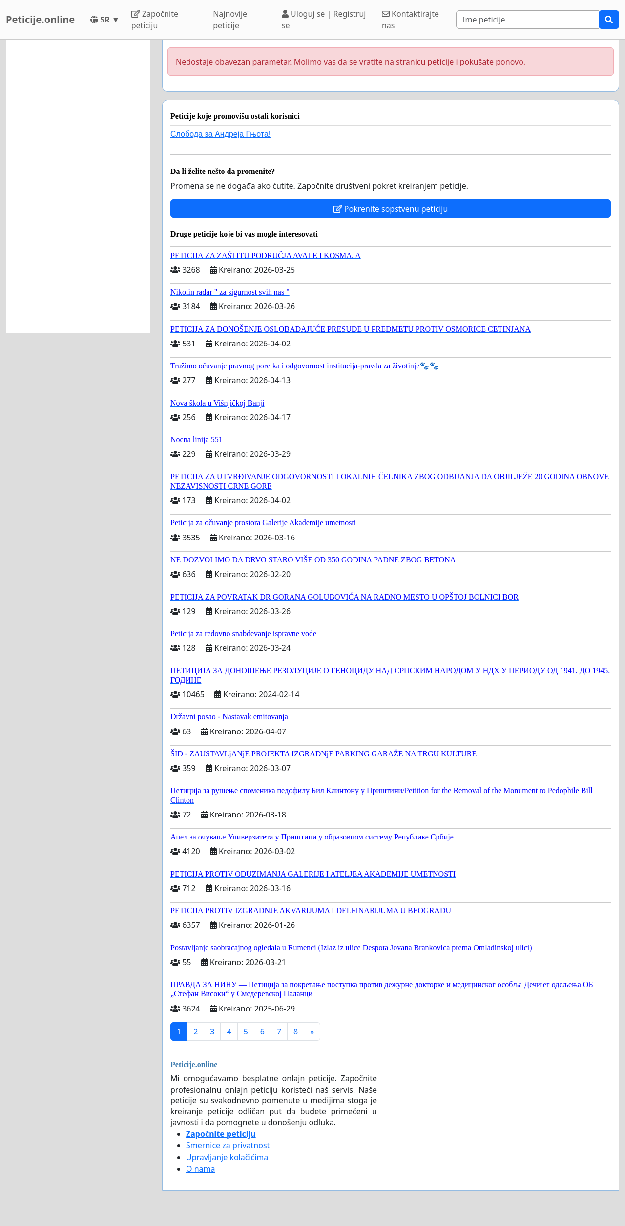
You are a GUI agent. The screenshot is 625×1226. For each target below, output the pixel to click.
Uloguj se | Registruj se (324, 19)
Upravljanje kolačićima (227, 1157)
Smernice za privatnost (228, 1145)
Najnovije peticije (230, 19)
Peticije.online (40, 19)
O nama (200, 1168)
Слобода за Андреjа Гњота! (220, 134)
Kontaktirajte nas (410, 19)
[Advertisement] (78, 186)
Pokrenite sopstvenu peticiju (390, 208)
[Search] (527, 19)
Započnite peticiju (154, 19)
